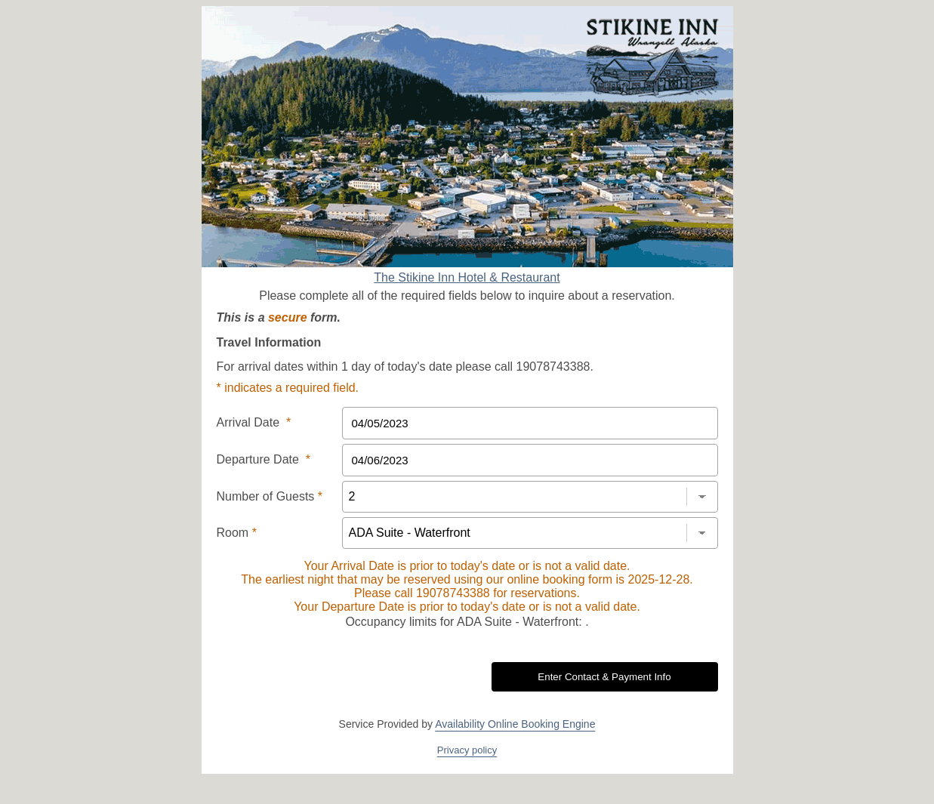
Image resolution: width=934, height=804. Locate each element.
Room (237, 532)
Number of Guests (270, 496)
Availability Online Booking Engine (515, 724)
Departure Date (264, 459)
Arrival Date (254, 422)
